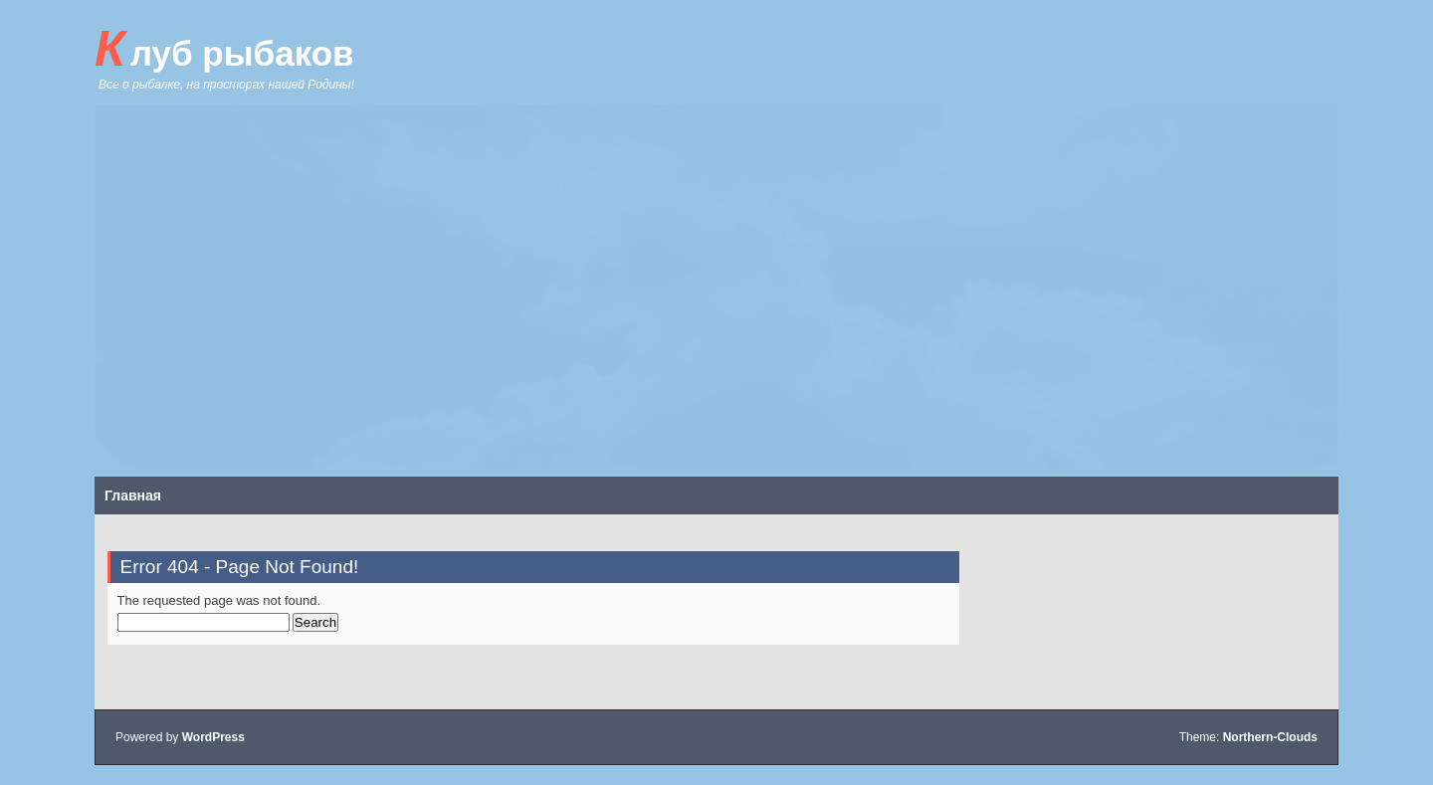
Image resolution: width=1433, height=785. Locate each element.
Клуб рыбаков (224, 49)
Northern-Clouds (1270, 737)
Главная (132, 495)
